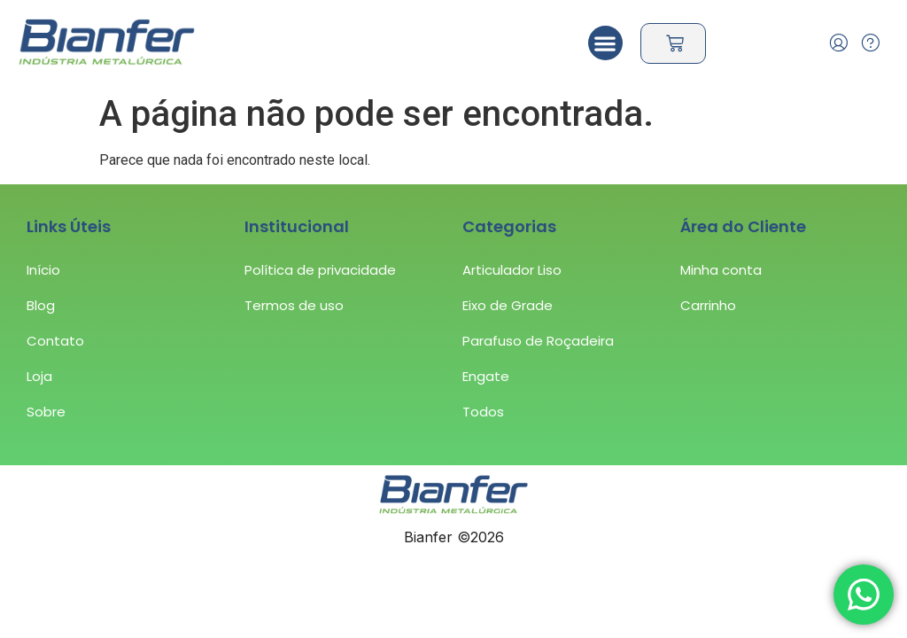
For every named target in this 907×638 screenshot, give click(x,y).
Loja (39, 376)
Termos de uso (294, 305)
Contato (55, 340)
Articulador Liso (512, 270)
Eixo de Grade (507, 305)
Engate (485, 376)
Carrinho (708, 305)
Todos (483, 411)
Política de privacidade (320, 270)
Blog (41, 305)
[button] (605, 43)
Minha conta (721, 270)
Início (43, 270)
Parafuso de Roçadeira (538, 340)
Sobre (46, 411)
